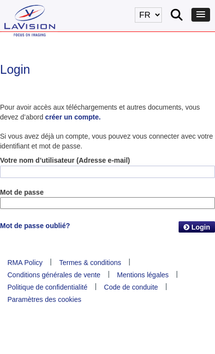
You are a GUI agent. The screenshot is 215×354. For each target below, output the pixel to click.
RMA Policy (25, 262)
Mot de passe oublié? (35, 226)
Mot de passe (22, 192)
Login (197, 227)
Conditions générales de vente (53, 275)
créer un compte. (73, 117)
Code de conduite (131, 287)
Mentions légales (143, 275)
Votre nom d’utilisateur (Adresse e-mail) (65, 160)
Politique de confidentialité (47, 287)
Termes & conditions (90, 262)
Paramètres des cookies (44, 299)
